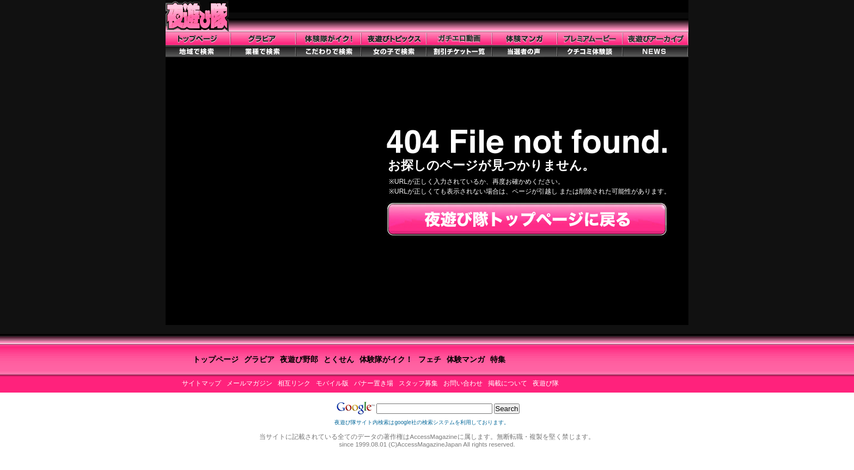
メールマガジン (249, 383)
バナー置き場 (373, 383)
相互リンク (294, 383)
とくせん (339, 359)
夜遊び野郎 (299, 359)
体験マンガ (466, 359)
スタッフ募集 (418, 383)
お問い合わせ (463, 383)
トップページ (216, 359)
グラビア (259, 359)
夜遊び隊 (546, 383)
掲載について (507, 383)
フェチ (429, 359)
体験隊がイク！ (386, 359)
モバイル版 (332, 383)
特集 (497, 359)
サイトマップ (201, 383)
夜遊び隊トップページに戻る (527, 220)
